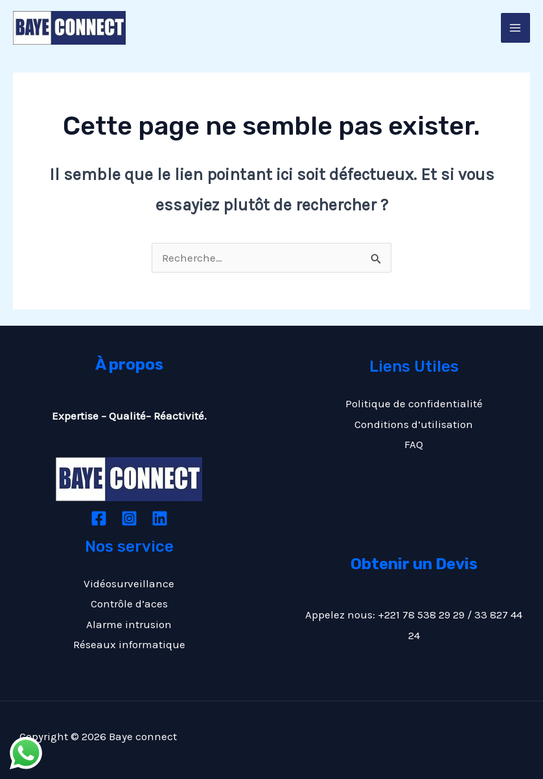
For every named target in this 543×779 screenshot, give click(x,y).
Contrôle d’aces (129, 603)
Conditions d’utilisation (413, 424)
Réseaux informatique (129, 644)
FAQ (413, 444)
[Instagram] (129, 518)
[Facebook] (99, 518)
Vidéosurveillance (129, 583)
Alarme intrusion (129, 624)
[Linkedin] (160, 518)
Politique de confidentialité (414, 403)
